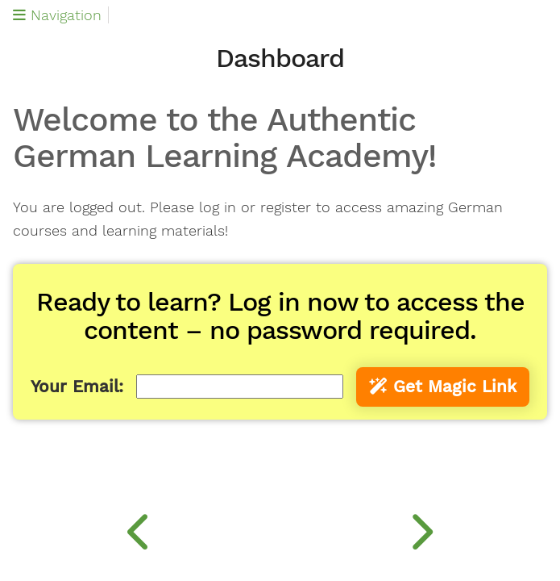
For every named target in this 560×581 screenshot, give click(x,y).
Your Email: (77, 386)
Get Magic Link (442, 386)
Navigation (57, 14)
